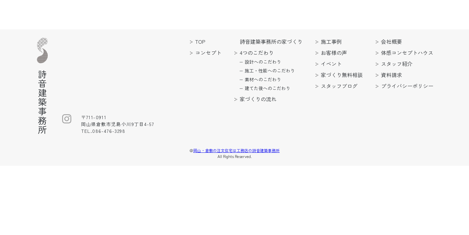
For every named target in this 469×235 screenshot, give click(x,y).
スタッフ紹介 (396, 64)
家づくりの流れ (258, 99)
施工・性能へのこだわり (270, 70)
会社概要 (391, 41)
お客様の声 (334, 52)
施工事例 (331, 41)
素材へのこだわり (263, 79)
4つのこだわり (257, 52)
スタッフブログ (339, 86)
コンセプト (208, 52)
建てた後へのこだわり (267, 88)
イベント (331, 64)
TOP (200, 41)
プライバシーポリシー (407, 86)
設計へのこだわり (263, 61)
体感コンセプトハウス (407, 52)
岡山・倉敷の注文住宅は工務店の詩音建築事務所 (236, 150)
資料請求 (391, 75)
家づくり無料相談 (342, 75)
